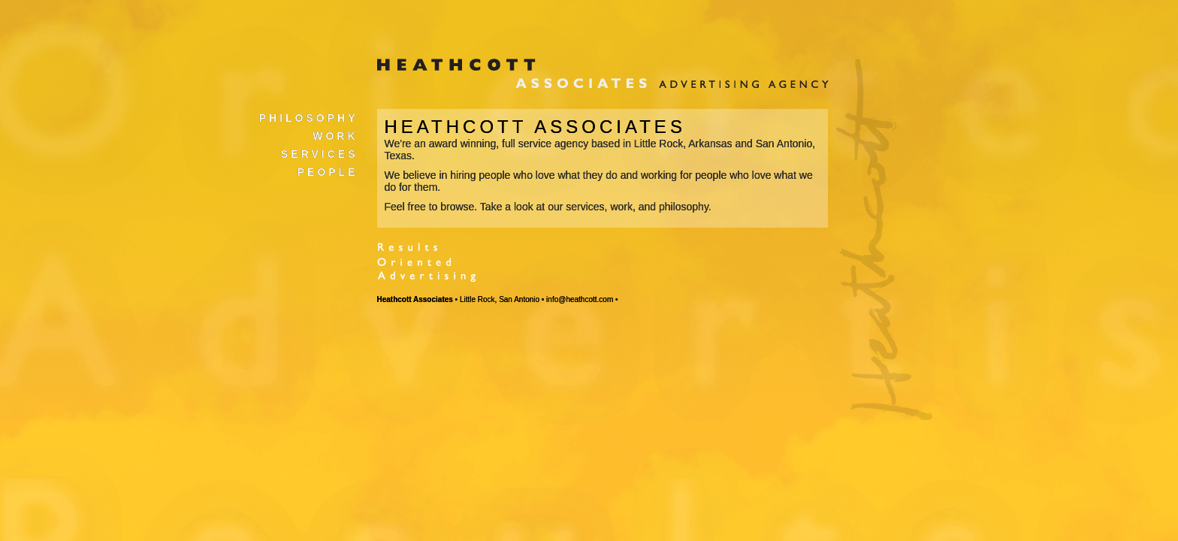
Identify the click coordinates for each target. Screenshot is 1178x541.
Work (335, 136)
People (328, 172)
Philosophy (308, 118)
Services (319, 154)
